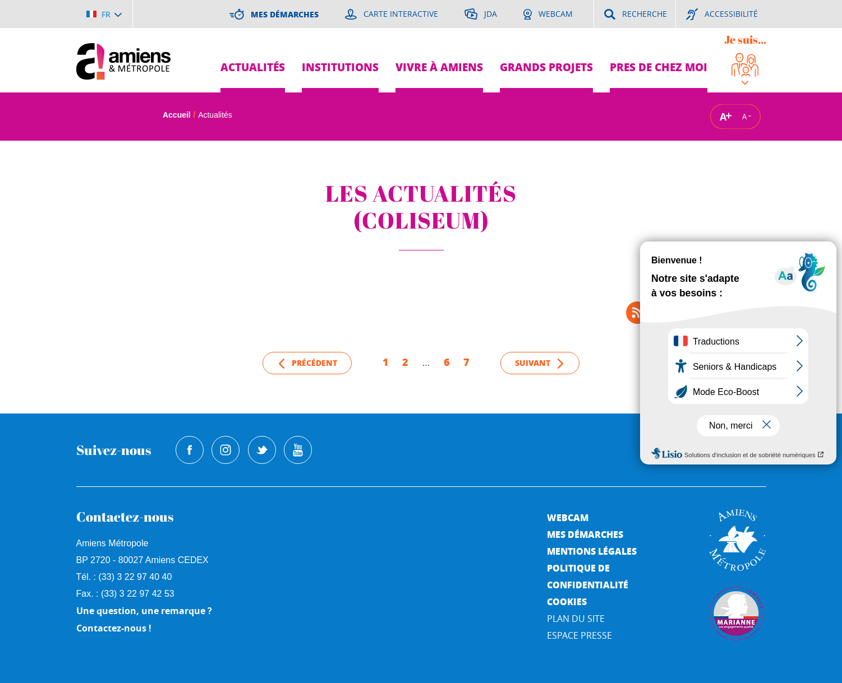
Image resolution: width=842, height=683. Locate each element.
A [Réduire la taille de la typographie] (744, 116)
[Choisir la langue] (104, 14)
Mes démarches (585, 534)
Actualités (252, 67)
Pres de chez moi (658, 67)
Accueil (177, 114)
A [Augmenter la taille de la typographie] (723, 116)
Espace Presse (579, 635)
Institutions (340, 67)
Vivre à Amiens (439, 67)
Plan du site (576, 618)
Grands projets (546, 67)
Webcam (567, 517)
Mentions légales (592, 551)
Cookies (567, 601)
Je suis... (745, 39)
